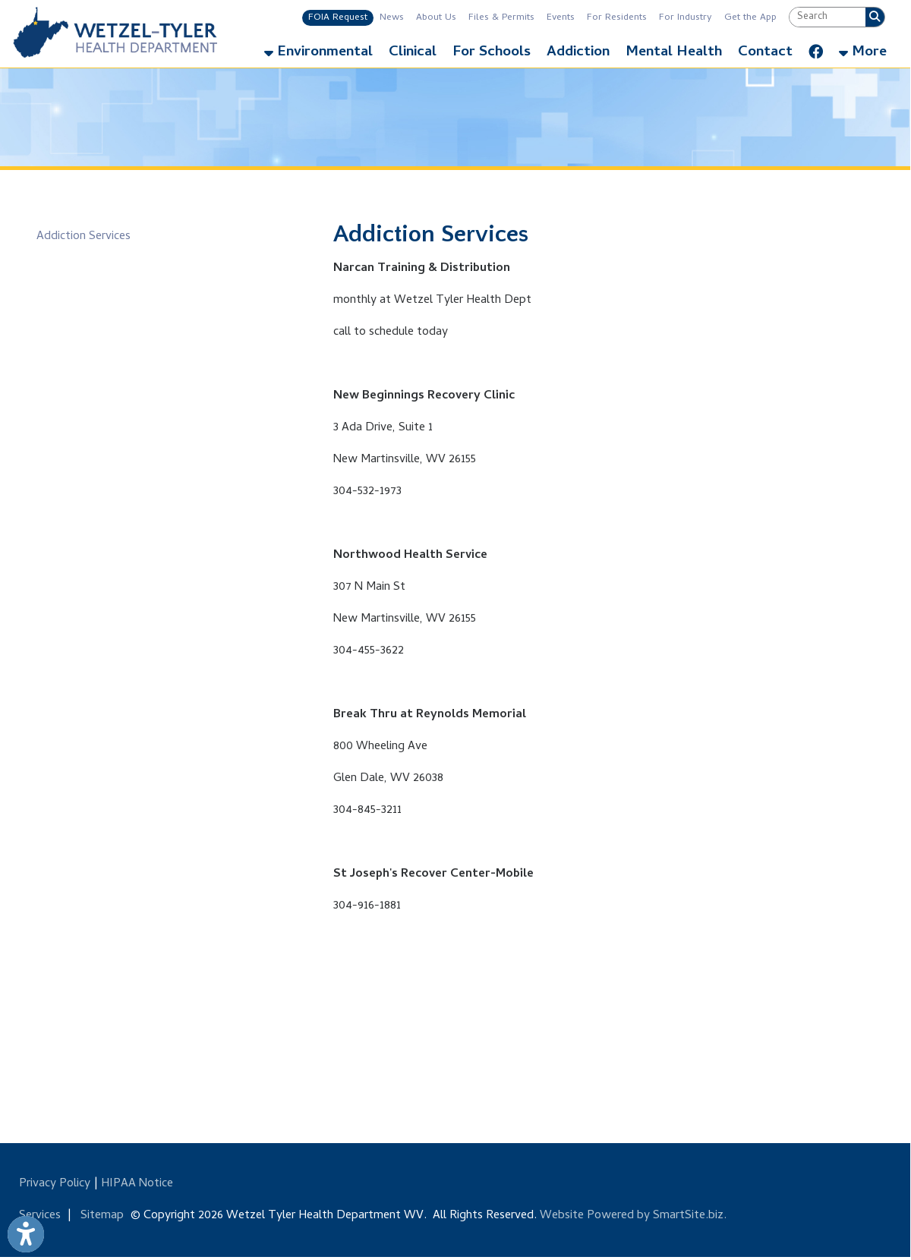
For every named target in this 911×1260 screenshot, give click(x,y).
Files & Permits (501, 18)
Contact (765, 53)
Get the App (750, 18)
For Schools (491, 53)
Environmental (318, 53)
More (863, 53)
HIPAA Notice (137, 1184)
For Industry (685, 18)
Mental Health (674, 53)
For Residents (617, 18)
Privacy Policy (54, 1184)
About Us (436, 18)
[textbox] (827, 17)
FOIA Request (337, 18)
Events (561, 18)
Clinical (413, 53)
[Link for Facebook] (816, 48)
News (392, 18)
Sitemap (102, 1216)
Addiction (578, 53)
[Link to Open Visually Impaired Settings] (26, 1234)
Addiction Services (83, 237)
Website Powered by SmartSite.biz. (633, 1216)
